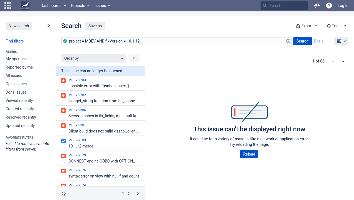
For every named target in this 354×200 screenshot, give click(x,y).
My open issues (19, 59)
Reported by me (19, 67)
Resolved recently (21, 117)
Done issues (16, 92)
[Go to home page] (25, 5)
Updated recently (20, 125)
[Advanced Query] (176, 41)
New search (19, 26)
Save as (95, 26)
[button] (8, 5)
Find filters (15, 41)
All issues (14, 75)
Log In (343, 5)
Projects (78, 5)
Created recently (20, 109)
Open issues (16, 84)
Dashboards (51, 5)
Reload (249, 154)
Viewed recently (19, 100)
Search (302, 41)
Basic (318, 41)
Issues (100, 5)
